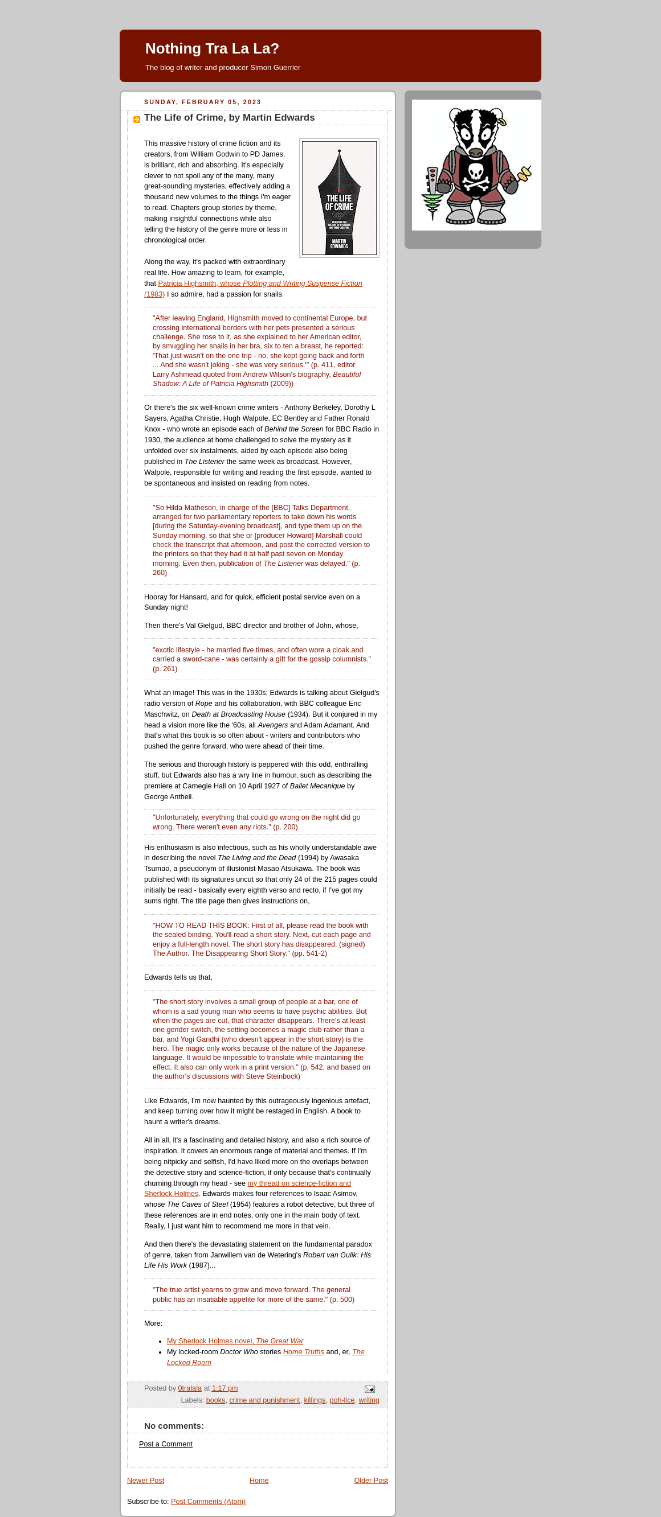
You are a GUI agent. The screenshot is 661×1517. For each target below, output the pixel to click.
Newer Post (145, 1481)
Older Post (371, 1481)
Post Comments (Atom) (208, 1502)
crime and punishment (264, 1400)
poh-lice (341, 1400)
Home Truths (303, 1352)
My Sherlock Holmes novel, (235, 1341)
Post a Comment (166, 1444)
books (216, 1400)
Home (259, 1481)
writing (369, 1400)
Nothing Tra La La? (212, 48)
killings (315, 1400)
